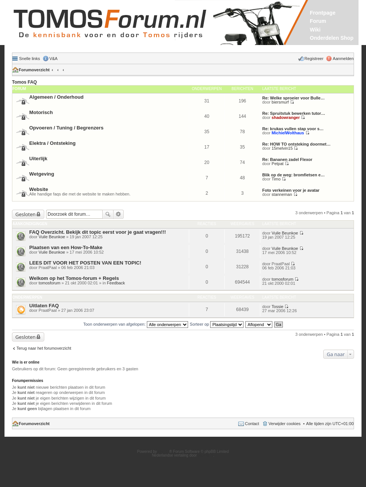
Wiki (315, 30)
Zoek (108, 214)
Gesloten (25, 214)
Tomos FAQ (24, 82)
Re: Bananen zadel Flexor (287, 159)
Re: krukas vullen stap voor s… (293, 128)
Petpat (278, 163)
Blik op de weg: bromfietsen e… (293, 175)
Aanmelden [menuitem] (343, 58)
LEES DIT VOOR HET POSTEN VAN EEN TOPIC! (85, 263)
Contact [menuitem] (252, 423)
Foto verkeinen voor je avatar (291, 190)
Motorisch (41, 112)
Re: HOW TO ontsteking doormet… (296, 144)
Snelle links (29, 58)
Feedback (116, 283)
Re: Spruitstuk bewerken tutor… (293, 113)
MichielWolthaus (288, 133)
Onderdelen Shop (332, 38)
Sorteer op (217, 324)
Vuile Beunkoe (52, 236)
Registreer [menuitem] (314, 58)
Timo (276, 179)
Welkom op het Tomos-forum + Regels (74, 278)
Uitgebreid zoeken (119, 214)
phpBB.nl (205, 455)
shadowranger (286, 117)
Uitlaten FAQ (44, 305)
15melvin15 (282, 148)
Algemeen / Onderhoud (56, 97)
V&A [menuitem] (53, 58)
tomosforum (49, 283)
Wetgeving (41, 174)
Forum (318, 21)
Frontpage (322, 13)
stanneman (282, 194)
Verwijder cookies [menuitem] (285, 423)
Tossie (277, 306)
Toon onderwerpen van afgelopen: (135, 324)
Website (38, 189)
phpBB (163, 451)
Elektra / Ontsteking (52, 143)
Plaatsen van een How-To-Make (65, 247)
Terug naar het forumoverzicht (43, 348)
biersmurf (280, 102)
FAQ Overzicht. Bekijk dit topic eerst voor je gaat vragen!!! (97, 232)
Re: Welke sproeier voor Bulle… (293, 98)
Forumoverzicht (34, 70)
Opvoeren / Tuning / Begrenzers (66, 128)
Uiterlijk (38, 158)
